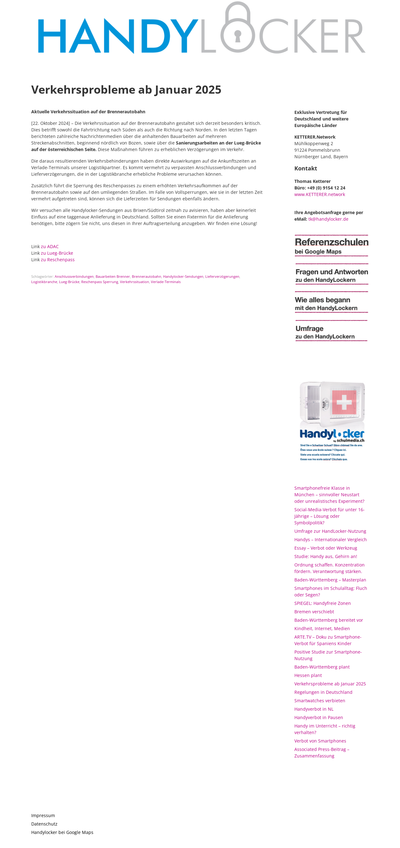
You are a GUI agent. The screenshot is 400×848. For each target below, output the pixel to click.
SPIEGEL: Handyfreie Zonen (322, 603)
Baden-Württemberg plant (322, 667)
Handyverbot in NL (313, 709)
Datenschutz (44, 824)
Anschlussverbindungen (74, 276)
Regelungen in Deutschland (323, 692)
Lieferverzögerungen (222, 276)
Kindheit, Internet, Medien (322, 628)
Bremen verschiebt (314, 612)
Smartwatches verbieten (319, 700)
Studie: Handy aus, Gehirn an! (325, 556)
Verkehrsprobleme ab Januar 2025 (330, 684)
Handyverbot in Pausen (318, 717)
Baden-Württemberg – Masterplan (330, 580)
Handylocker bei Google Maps (62, 832)
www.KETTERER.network (319, 194)
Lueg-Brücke (69, 281)
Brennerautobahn (146, 276)
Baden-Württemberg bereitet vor (328, 620)
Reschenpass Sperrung (99, 281)
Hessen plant (308, 675)
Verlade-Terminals (166, 281)
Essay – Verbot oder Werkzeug (325, 548)
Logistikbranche (44, 281)
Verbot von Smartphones (320, 741)
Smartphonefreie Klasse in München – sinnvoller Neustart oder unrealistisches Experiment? (329, 494)
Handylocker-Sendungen (183, 276)
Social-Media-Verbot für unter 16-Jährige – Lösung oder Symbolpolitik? (329, 516)
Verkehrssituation (134, 281)
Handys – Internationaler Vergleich (330, 539)
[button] (386, 8)
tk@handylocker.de (328, 219)
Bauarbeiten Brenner (113, 276)
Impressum (43, 815)
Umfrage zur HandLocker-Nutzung (330, 531)
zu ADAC (50, 246)
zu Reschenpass (58, 259)
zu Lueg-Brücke (57, 253)
